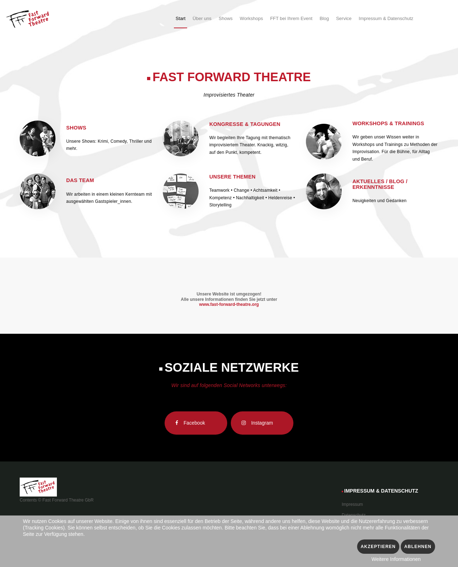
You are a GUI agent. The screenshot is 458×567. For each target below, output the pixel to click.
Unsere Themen (232, 177)
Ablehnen (418, 546)
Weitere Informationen (395, 559)
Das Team (80, 180)
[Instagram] (262, 423)
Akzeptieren (378, 546)
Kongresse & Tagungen (245, 124)
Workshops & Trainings (388, 123)
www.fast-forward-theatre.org (229, 304)
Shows (76, 128)
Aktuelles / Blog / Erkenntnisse (380, 184)
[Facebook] (196, 423)
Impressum (352, 504)
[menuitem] (180, 19)
